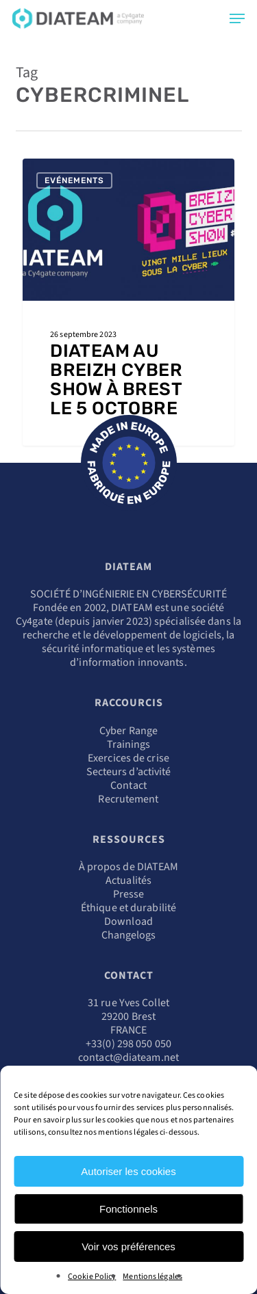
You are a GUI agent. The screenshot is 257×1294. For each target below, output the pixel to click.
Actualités (128, 880)
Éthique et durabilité (128, 907)
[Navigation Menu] (237, 18)
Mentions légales (152, 1276)
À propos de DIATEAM (129, 866)
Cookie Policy (92, 1276)
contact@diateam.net (128, 1057)
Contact (128, 785)
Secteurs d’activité (128, 771)
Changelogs (128, 935)
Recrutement (128, 799)
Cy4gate (34, 621)
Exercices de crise (128, 758)
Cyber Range (128, 730)
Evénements (74, 180)
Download (128, 921)
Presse (129, 894)
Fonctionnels (128, 1209)
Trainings (129, 744)
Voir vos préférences (128, 1246)
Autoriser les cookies (128, 1171)
